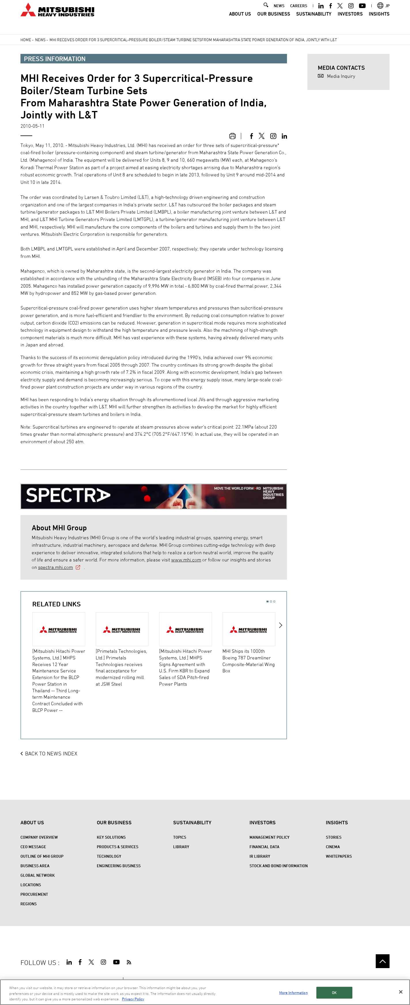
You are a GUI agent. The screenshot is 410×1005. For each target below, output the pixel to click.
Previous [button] (26, 662)
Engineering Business (119, 865)
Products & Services (117, 846)
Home (25, 39)
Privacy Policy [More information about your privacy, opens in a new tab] (133, 1000)
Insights (379, 21)
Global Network (37, 875)
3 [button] (274, 602)
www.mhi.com (186, 560)
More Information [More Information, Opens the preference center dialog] (293, 993)
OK (334, 993)
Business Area (35, 865)
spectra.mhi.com (55, 567)
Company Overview (39, 837)
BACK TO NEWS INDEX (51, 753)
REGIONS (28, 903)
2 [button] (271, 602)
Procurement (34, 894)
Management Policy (270, 837)
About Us (240, 21)
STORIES (333, 837)
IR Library (260, 856)
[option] (64, 662)
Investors (350, 21)
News (40, 39)
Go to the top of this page (382, 961)
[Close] (400, 992)
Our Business (273, 21)
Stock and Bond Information (279, 865)
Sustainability (313, 21)
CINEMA (333, 846)
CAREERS (298, 13)
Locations (30, 884)
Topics (179, 837)
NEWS (279, 13)
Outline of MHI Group (41, 856)
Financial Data (264, 846)
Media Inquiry (341, 76)
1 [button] (268, 602)
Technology (109, 856)
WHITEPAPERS (339, 856)
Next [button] (280, 662)
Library (181, 846)
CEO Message (33, 846)
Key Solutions (111, 837)
